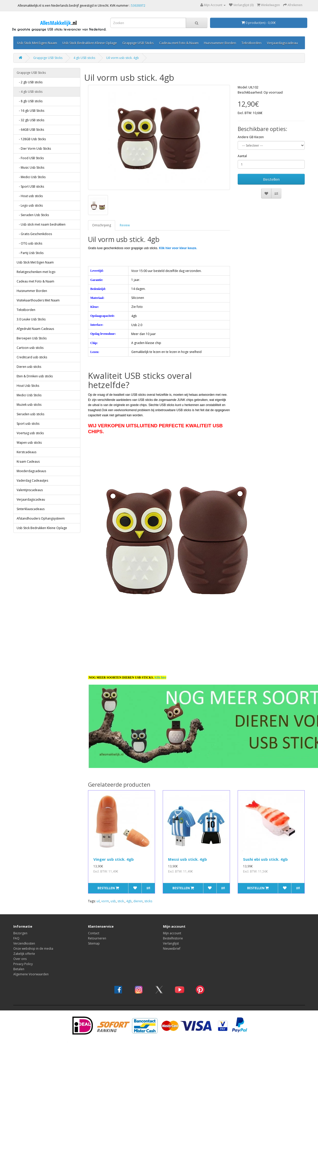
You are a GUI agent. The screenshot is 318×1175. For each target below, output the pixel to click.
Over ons (20, 959)
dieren (138, 901)
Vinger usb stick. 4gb (113, 859)
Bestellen (271, 179)
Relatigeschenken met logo (36, 272)
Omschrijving (101, 225)
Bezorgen (20, 933)
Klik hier (160, 677)
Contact (93, 933)
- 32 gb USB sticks (30, 120)
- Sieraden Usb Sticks (33, 215)
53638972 (138, 5)
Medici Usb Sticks (29, 395)
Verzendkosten (24, 943)
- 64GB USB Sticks (30, 129)
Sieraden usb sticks (30, 414)
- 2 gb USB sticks (29, 82)
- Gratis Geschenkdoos (34, 234)
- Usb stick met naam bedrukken (41, 224)
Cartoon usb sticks (30, 348)
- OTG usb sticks (29, 243)
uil (98, 901)
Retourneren (97, 938)
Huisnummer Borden (220, 42)
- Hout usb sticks (30, 196)
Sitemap (94, 943)
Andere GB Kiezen (251, 137)
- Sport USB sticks (30, 186)
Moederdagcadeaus (31, 471)
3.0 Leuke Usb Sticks (31, 319)
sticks (148, 901)
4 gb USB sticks (84, 58)
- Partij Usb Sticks (30, 253)
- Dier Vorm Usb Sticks (34, 148)
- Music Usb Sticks (30, 167)
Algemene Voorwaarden (31, 974)
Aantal (242, 156)
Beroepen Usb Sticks (32, 338)
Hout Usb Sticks (28, 385)
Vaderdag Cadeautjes (32, 480)
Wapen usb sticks (29, 442)
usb (113, 901)
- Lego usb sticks (30, 205)
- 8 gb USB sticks (29, 101)
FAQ (16, 938)
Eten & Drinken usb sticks (35, 376)
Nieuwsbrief (171, 948)
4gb (129, 901)
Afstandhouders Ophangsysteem (41, 518)
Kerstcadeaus (26, 452)
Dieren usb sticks (29, 366)
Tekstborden (251, 42)
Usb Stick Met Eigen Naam (37, 42)
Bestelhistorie (173, 938)
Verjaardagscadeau (282, 42)
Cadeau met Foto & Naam (179, 42)
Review (125, 225)
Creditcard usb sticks (32, 357)
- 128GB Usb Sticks (31, 139)
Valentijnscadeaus (30, 490)
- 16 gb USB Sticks (30, 110)
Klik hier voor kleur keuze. (178, 248)
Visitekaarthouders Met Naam (38, 300)
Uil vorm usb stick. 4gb (122, 58)
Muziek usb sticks (29, 404)
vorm (105, 901)
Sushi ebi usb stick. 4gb (265, 859)
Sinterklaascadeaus (31, 509)
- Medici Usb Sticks (31, 177)
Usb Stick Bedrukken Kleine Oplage (89, 42)
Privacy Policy (23, 964)
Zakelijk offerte (24, 953)
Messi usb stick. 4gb (187, 859)
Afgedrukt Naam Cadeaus (35, 329)
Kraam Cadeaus (28, 461)
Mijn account (172, 933)
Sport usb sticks (28, 423)
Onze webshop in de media (33, 948)
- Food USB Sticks (30, 158)
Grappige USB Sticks (138, 42)
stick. (121, 901)
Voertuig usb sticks (30, 433)
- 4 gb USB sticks (29, 91)
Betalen (18, 969)
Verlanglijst (171, 943)
